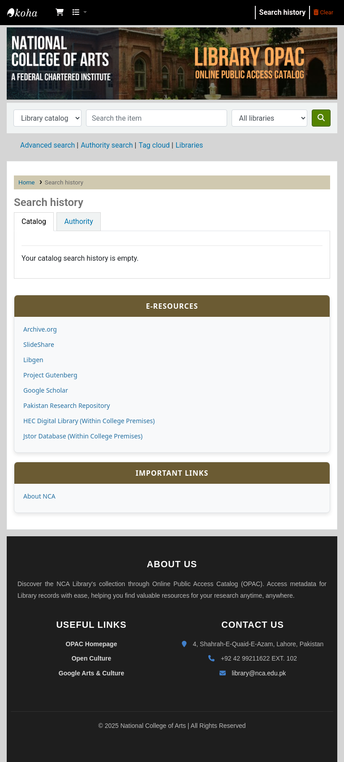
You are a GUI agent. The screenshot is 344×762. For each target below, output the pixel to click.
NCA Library (29, 13)
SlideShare (38, 344)
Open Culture (92, 658)
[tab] (34, 221)
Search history (282, 12)
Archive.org (40, 329)
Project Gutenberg (50, 375)
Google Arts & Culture (92, 673)
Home (26, 182)
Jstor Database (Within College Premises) (82, 436)
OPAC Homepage (91, 644)
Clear (323, 12)
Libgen (33, 359)
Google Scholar (45, 390)
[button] (59, 13)
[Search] (321, 118)
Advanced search (47, 145)
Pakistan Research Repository (66, 405)
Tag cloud (154, 145)
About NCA (39, 496)
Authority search (107, 145)
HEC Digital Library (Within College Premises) (89, 420)
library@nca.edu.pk (259, 673)
